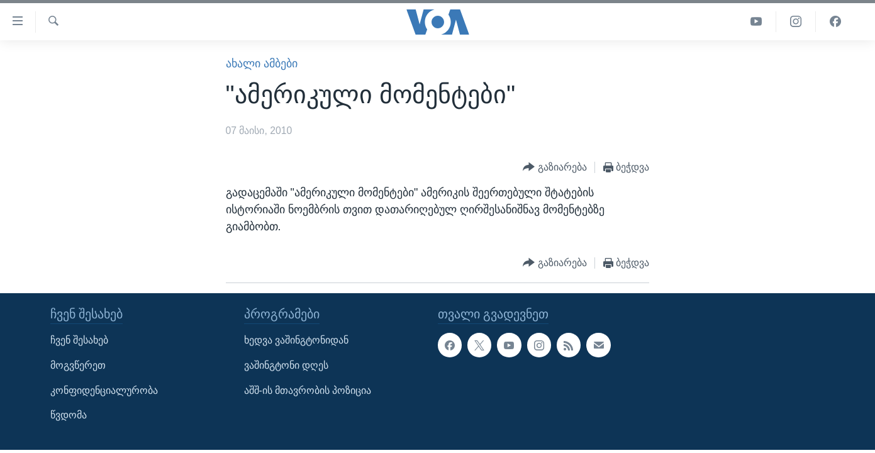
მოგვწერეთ (78, 365)
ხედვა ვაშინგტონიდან (296, 340)
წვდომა (68, 415)
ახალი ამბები (262, 63)
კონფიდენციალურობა (104, 389)
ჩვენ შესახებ (79, 340)
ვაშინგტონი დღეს (286, 365)
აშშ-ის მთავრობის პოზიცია (308, 389)
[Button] (555, 168)
